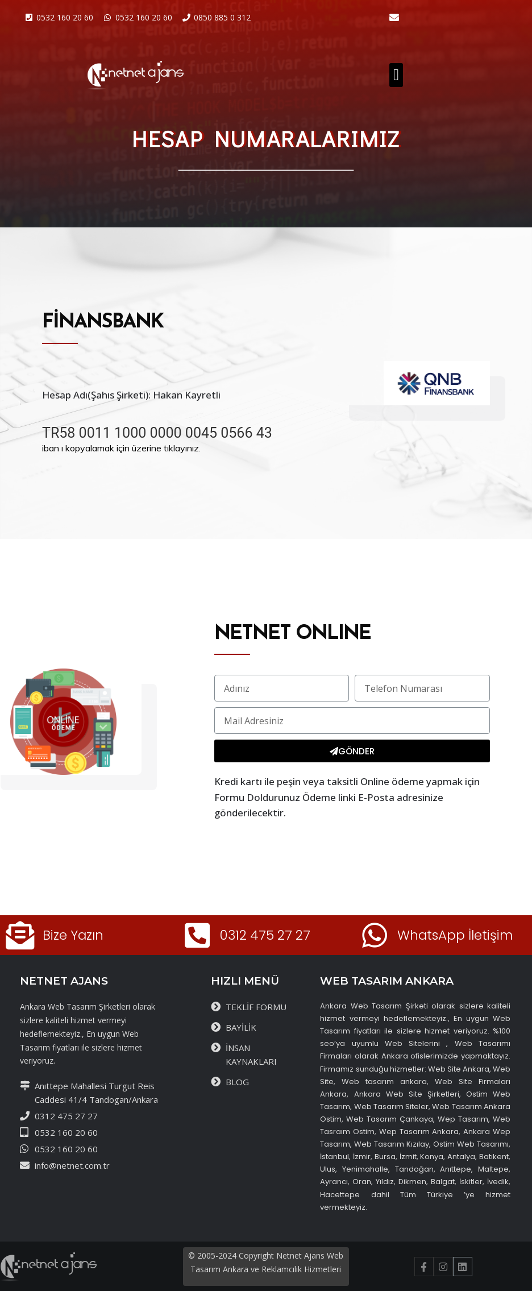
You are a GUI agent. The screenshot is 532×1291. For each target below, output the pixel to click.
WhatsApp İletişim (455, 935)
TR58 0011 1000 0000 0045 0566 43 (157, 433)
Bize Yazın (73, 935)
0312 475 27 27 (265, 935)
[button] (396, 75)
